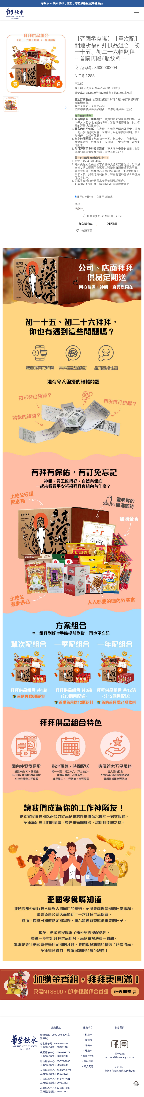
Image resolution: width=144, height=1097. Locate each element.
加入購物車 (86, 223)
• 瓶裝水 (88, 1050)
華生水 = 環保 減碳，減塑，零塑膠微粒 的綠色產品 (72, 3)
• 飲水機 (88, 1040)
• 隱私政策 (87, 1061)
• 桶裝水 (88, 1034)
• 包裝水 (88, 1045)
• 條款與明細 (88, 1055)
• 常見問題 (87, 1066)
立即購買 (112, 223)
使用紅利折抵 (84, 196)
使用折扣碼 (104, 196)
